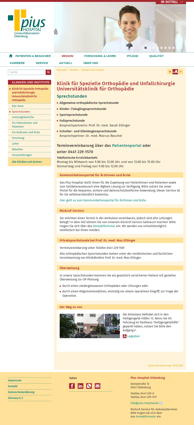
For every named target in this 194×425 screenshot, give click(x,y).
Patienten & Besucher (33, 56)
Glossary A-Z (15, 398)
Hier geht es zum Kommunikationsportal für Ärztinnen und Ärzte (103, 200)
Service (164, 56)
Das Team (18, 106)
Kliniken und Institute (93, 70)
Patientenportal (127, 145)
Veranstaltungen (22, 155)
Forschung (18, 138)
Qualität (128, 56)
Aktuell (16, 63)
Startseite (11, 55)
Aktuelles (17, 149)
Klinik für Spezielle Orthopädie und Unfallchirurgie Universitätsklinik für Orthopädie (30, 94)
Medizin (60, 56)
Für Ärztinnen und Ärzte (26, 132)
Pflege (111, 56)
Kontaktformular (104, 226)
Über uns (34, 63)
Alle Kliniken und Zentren (27, 161)
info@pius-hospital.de (144, 403)
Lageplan (133, 336)
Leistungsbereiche (23, 117)
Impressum (14, 380)
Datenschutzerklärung (21, 392)
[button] (72, 386)
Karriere (146, 56)
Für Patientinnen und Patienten (24, 124)
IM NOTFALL (169, 2)
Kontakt (12, 386)
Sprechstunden (21, 111)
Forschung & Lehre (86, 56)
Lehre (15, 143)
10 (181, 48)
